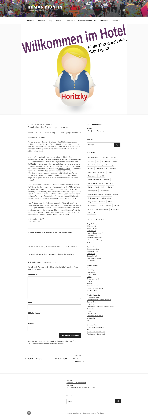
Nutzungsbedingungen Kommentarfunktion (80, 387)
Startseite (30, 21)
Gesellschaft (92, 176)
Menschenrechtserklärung (96, 332)
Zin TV (89, 320)
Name (30, 302)
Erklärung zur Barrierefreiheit (76, 383)
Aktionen (71, 21)
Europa (90, 168)
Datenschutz (106, 161)
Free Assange (91, 231)
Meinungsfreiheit (93, 198)
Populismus (92, 205)
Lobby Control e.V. (93, 235)
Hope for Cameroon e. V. (95, 233)
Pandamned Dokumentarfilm (96, 334)
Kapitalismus (92, 183)
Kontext (89, 281)
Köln (32, 232)
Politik (58, 232)
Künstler (110, 187)
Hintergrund (91, 272)
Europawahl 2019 (101, 168)
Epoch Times (91, 274)
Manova (89, 283)
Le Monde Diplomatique (95, 316)
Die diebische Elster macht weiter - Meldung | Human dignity (54, 254)
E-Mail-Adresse (34, 313)
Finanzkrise (92, 172)
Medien (115, 194)
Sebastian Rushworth (94, 258)
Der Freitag (90, 270)
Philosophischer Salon (94, 237)
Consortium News (93, 297)
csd (98, 161)
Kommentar (33, 274)
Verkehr (116, 205)
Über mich (41, 21)
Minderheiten (106, 198)
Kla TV (89, 329)
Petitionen (104, 21)
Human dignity (45, 7)
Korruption (40, 232)
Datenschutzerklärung (73, 413)
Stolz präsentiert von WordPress (93, 413)
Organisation (92, 202)
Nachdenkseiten (92, 286)
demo (115, 161)
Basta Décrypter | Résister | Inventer (99, 300)
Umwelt (108, 205)
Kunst (97, 187)
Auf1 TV (89, 267)
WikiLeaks (90, 242)
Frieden (110, 172)
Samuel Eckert (92, 256)
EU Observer (91, 304)
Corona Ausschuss (93, 249)
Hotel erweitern (64, 169)
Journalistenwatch (93, 279)
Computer (105, 157)
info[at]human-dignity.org (95, 131)
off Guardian (91, 318)
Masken (108, 194)
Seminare (116, 21)
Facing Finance (92, 228)
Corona (113, 157)
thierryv (48, 124)
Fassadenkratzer (92, 251)
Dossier (59, 21)
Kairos (89, 311)
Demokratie (92, 165)
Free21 (89, 277)
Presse (100, 205)
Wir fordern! (91, 260)
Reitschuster (91, 254)
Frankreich (101, 172)
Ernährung (109, 165)
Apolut (95, 327)
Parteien (50, 232)
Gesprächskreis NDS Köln (87, 21)
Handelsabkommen (94, 179)
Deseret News (91, 302)
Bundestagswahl (93, 157)
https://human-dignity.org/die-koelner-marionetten (57, 164)
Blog (50, 21)
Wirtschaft (67, 232)
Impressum (70, 385)
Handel (101, 176)
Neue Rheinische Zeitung (95, 288)
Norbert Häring (92, 290)
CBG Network (91, 226)
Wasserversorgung (102, 209)
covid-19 (91, 161)
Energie (101, 165)
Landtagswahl (92, 191)
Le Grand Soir (91, 313)
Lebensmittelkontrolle (95, 194)
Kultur (90, 187)
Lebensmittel (104, 191)
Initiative (106, 179)
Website (31, 324)
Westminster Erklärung (94, 240)
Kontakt (69, 380)
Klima (101, 183)
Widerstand (115, 209)
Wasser (90, 209)
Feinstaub (113, 168)
